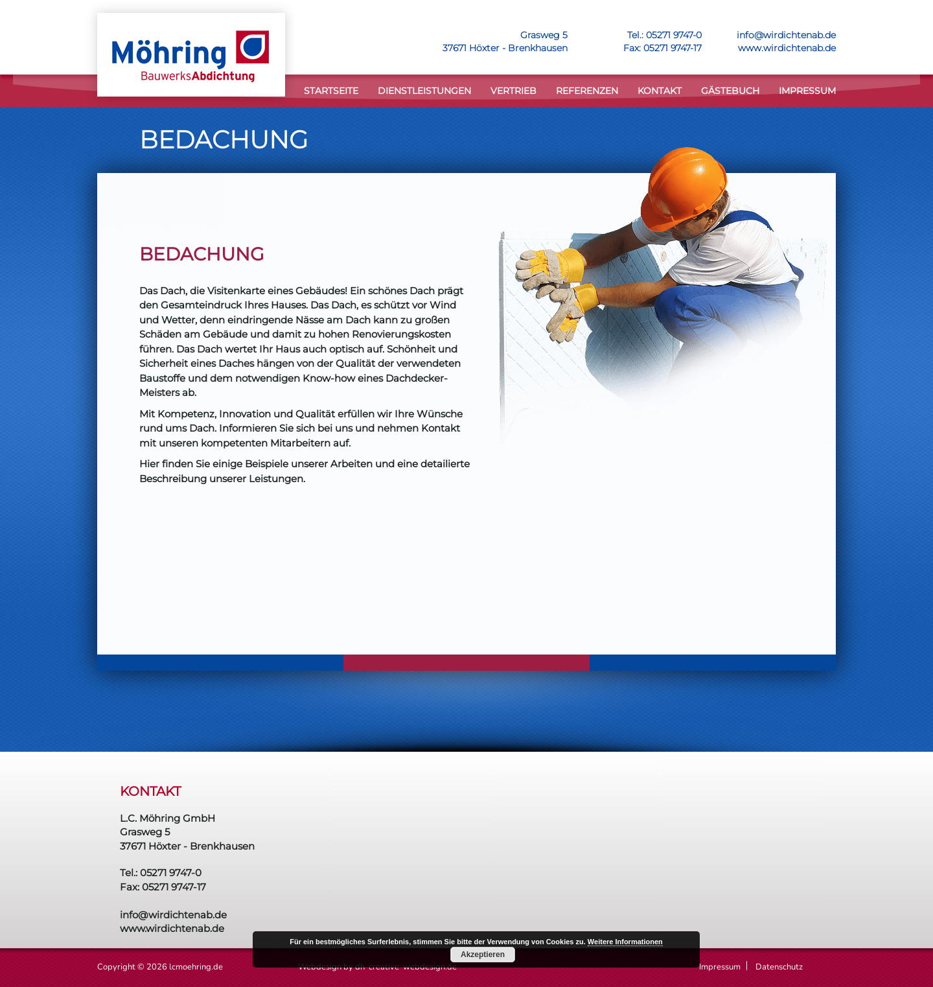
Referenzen (587, 91)
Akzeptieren (483, 954)
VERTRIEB (513, 91)
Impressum (807, 91)
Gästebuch (730, 91)
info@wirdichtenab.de (786, 35)
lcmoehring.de (196, 967)
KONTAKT (660, 91)
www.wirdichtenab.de (787, 48)
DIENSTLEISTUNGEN (424, 91)
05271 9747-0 (674, 35)
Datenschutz (779, 967)
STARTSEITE (331, 91)
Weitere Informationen (625, 942)
